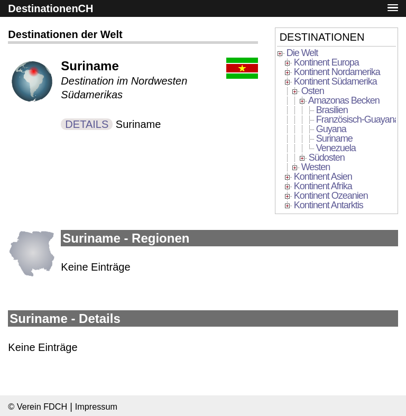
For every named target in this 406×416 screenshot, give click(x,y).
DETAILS (86, 124)
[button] (392, 8)
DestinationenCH (50, 8)
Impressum (96, 406)
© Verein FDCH (37, 406)
